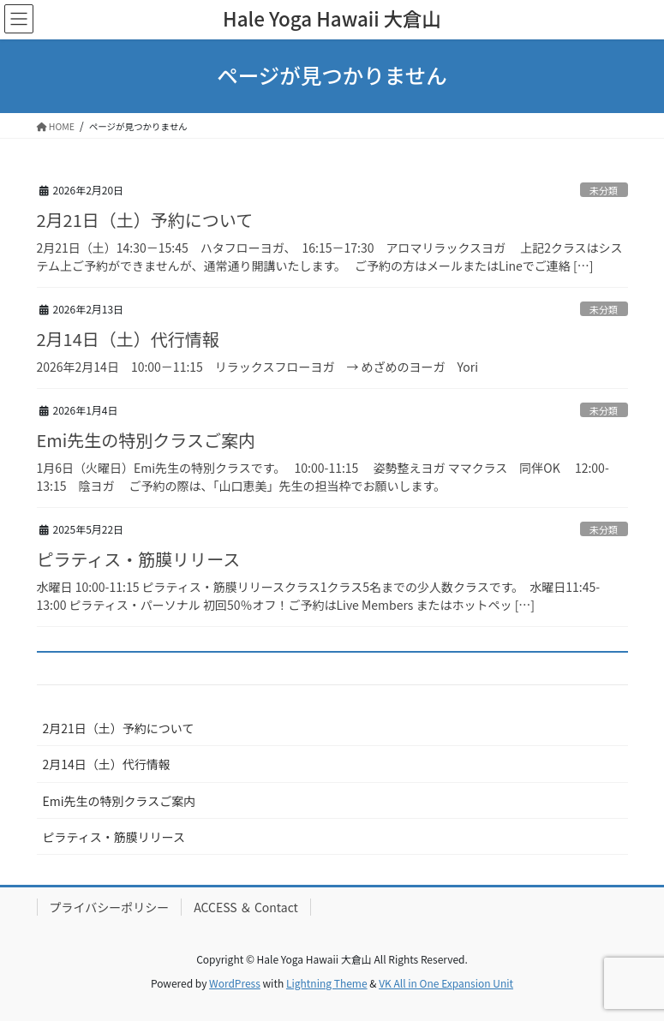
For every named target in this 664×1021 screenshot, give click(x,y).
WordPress (234, 983)
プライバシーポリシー (110, 907)
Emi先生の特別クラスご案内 (146, 439)
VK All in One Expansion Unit (446, 983)
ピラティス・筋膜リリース (139, 558)
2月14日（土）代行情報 (128, 338)
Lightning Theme (327, 983)
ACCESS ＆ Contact (246, 907)
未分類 (604, 190)
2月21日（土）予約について (145, 219)
